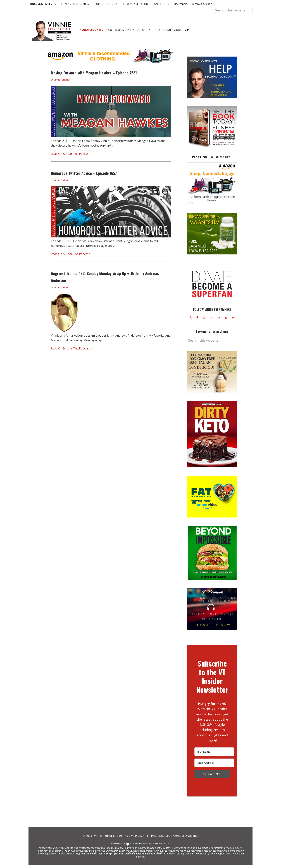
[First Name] (214, 751)
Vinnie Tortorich (53, 30)
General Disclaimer (186, 836)
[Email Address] (214, 763)
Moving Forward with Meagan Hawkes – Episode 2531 (94, 73)
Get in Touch (164, 843)
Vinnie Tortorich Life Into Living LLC (118, 836)
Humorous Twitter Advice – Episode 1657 (84, 173)
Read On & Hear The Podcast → (72, 154)
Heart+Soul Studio (150, 843)
